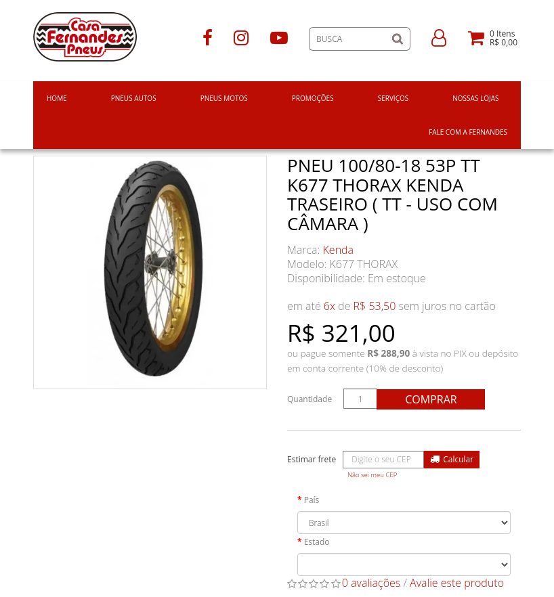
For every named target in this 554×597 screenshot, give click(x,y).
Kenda (338, 249)
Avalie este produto (457, 582)
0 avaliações (371, 582)
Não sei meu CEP (372, 474)
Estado (317, 542)
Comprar (430, 399)
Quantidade (309, 399)
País (312, 500)
